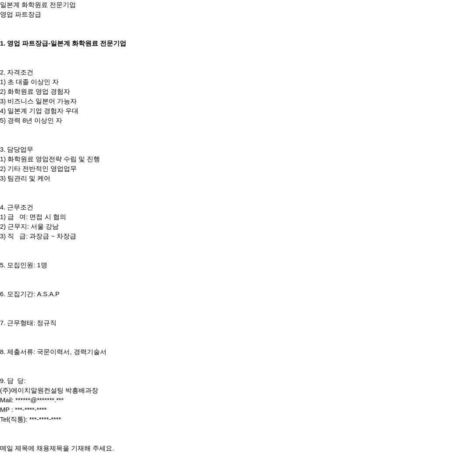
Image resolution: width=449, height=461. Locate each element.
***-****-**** (31, 409)
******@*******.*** (39, 400)
